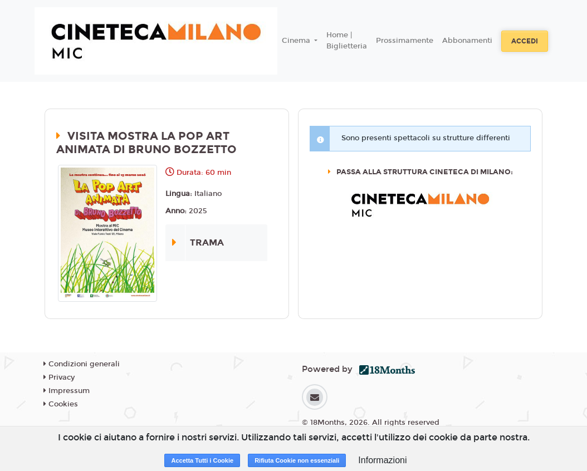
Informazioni (382, 460)
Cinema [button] (297, 40)
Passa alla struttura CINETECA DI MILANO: (424, 172)
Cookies (60, 404)
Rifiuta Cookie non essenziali (297, 460)
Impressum (66, 390)
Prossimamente (404, 40)
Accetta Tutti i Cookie (202, 460)
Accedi (524, 41)
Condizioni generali (81, 364)
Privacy (59, 377)
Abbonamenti (467, 40)
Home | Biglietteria (346, 41)
